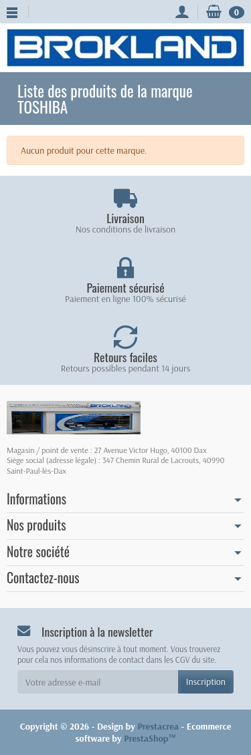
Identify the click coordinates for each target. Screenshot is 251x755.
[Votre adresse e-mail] (97, 681)
